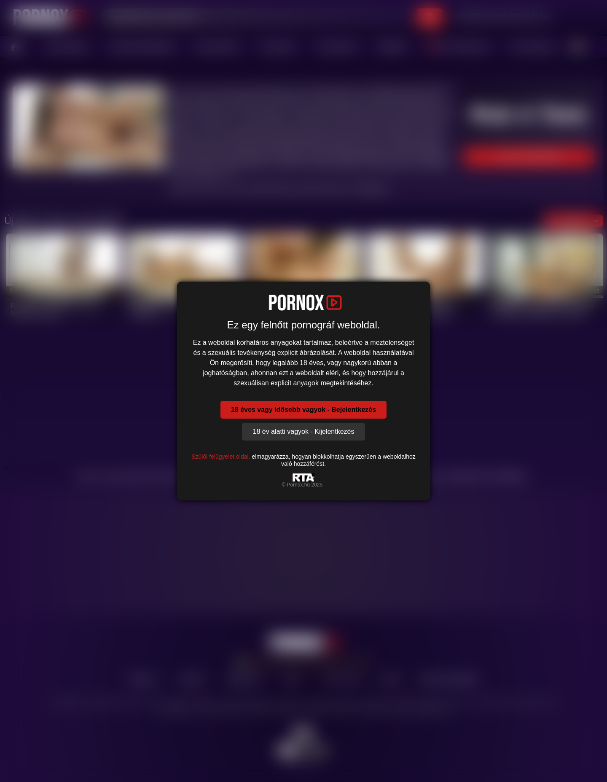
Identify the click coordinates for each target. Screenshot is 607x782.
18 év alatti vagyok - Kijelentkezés (303, 431)
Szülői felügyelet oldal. (220, 456)
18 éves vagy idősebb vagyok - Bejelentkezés (303, 409)
